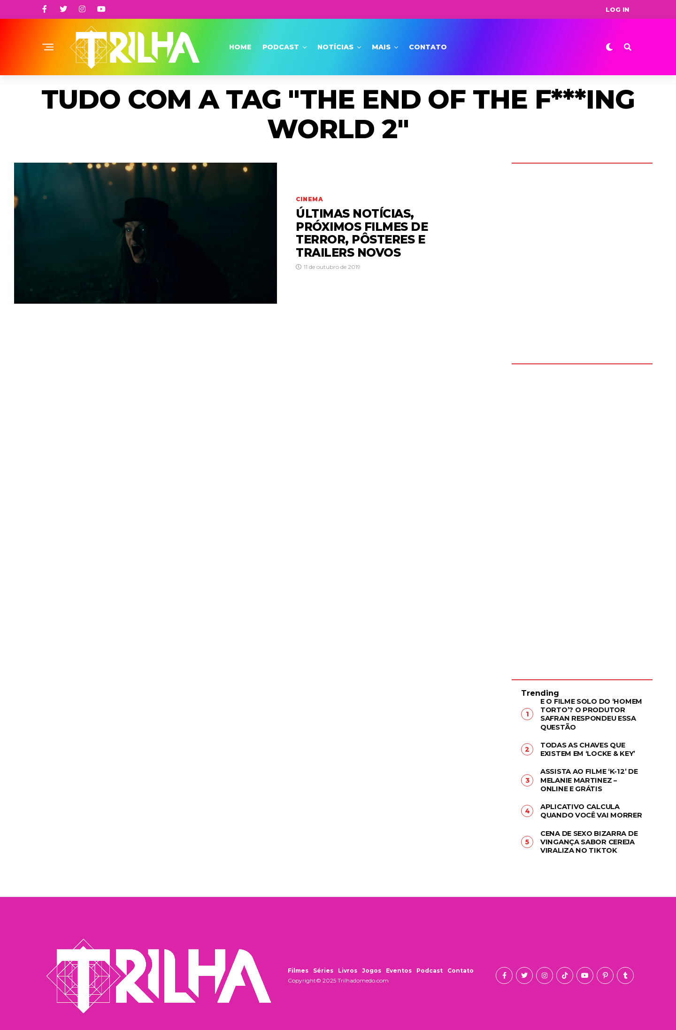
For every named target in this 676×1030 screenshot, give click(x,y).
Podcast (280, 47)
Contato (428, 47)
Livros (347, 965)
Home (240, 47)
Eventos (399, 965)
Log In (617, 9)
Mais (381, 47)
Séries (323, 965)
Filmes (298, 965)
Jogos (371, 965)
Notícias (335, 47)
